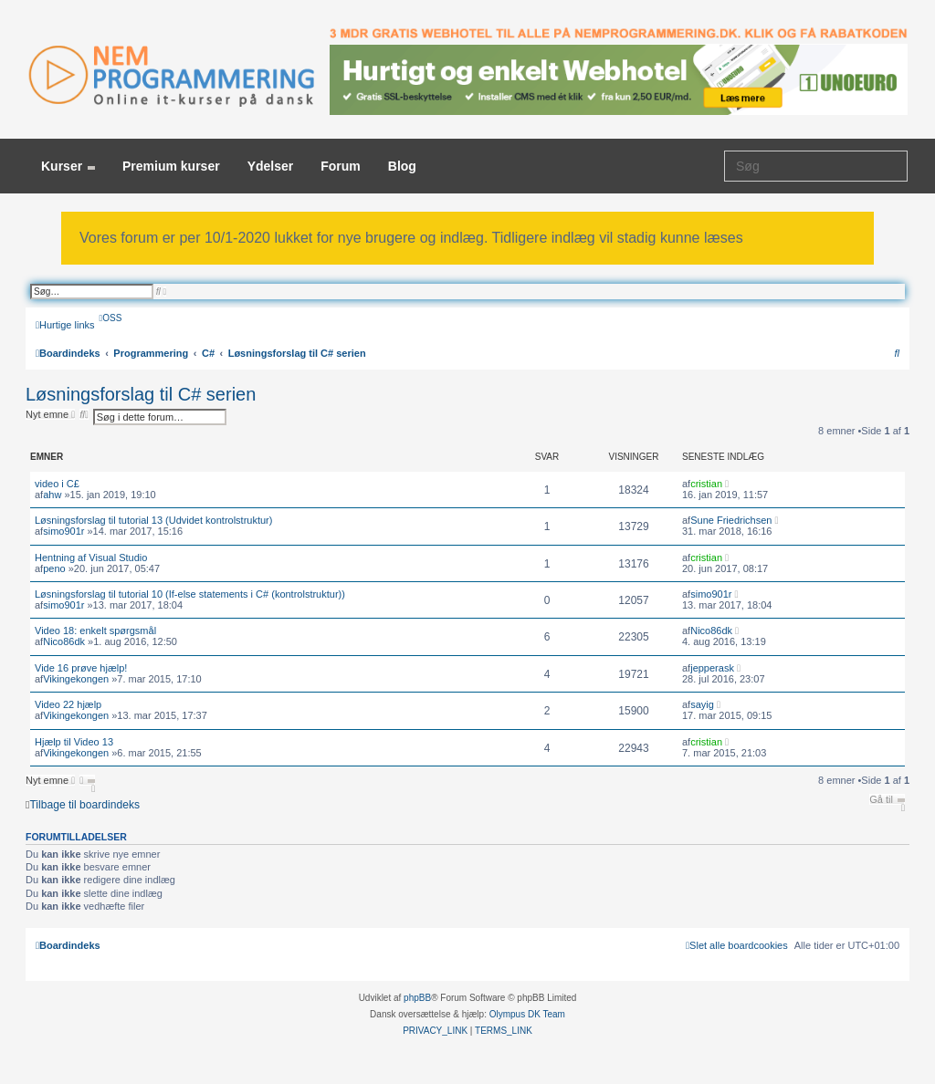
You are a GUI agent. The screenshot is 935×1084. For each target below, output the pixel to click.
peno (54, 568)
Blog (402, 166)
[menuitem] (111, 318)
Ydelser (270, 166)
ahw (52, 494)
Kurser (68, 166)
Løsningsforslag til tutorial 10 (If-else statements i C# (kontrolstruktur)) (190, 594)
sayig (702, 704)
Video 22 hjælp (68, 704)
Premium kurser (171, 166)
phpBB (417, 998)
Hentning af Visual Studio (91, 557)
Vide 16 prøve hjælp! (81, 667)
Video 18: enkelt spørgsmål (95, 630)
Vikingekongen (76, 678)
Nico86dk (64, 641)
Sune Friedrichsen (731, 520)
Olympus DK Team (527, 1014)
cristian (706, 483)
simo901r (63, 531)
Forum (340, 166)
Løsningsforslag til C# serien (141, 394)
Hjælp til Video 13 (74, 741)
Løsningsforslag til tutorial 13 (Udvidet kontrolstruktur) (153, 520)
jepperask (712, 667)
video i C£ (57, 483)
